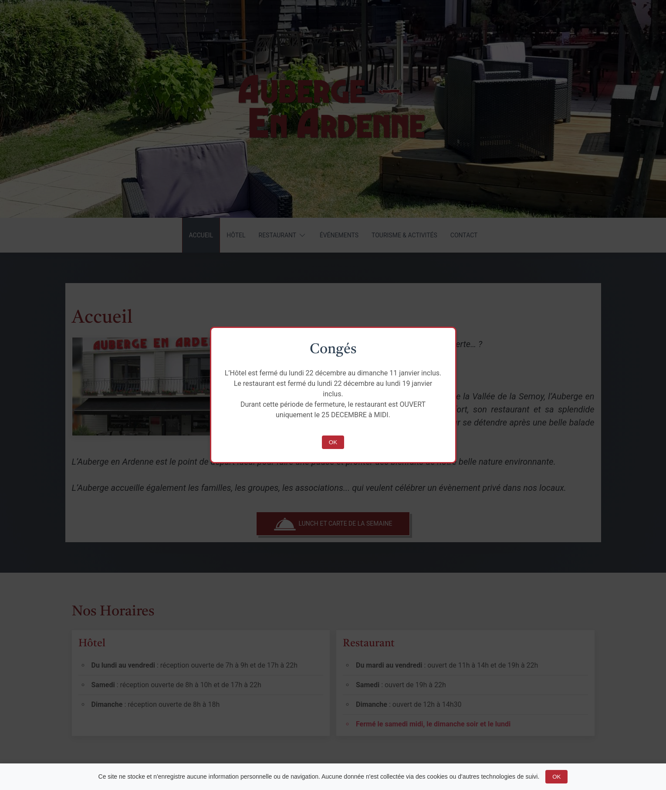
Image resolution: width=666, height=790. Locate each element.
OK (333, 442)
